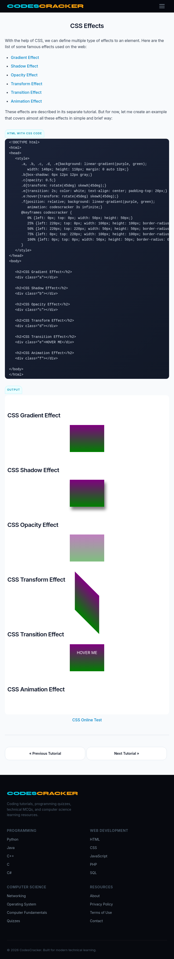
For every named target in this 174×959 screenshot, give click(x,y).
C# (9, 873)
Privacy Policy (101, 904)
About (95, 896)
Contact (96, 921)
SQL (93, 873)
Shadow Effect (24, 66)
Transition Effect (26, 92)
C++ (10, 856)
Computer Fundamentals (27, 912)
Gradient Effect (25, 57)
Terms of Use (101, 912)
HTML (95, 839)
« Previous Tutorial (45, 753)
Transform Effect (26, 83)
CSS (93, 848)
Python (12, 839)
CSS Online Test (87, 719)
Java (10, 848)
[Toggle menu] (162, 6)
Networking (16, 896)
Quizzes (13, 921)
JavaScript (98, 856)
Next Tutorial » (126, 753)
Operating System (21, 904)
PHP (93, 864)
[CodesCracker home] (45, 6)
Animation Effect (26, 101)
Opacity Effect (24, 74)
